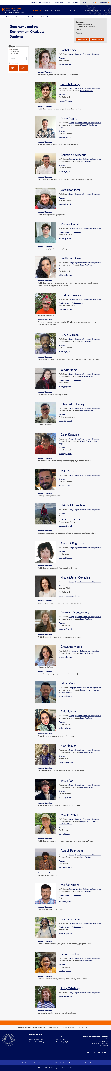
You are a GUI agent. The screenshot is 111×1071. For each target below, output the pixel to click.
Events (72, 10)
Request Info (103, 2)
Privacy (79, 1063)
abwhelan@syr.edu (65, 996)
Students (45, 17)
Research (57, 10)
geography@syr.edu (68, 1027)
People (39, 17)
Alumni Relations (91, 10)
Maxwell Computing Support (64, 1042)
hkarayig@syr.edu (65, 454)
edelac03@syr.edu (65, 275)
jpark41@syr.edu (65, 798)
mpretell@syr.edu (65, 834)
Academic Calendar (25, 1063)
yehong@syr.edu (65, 387)
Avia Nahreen (69, 712)
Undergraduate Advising (36, 1039)
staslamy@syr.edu (65, 101)
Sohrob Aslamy (70, 84)
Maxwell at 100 (59, 2)
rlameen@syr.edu (65, 64)
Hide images (14, 63)
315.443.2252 (103, 1046)
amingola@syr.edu (65, 558)
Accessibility (37, 1063)
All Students (14, 50)
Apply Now (82, 39)
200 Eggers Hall (103, 1041)
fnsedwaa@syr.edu (65, 934)
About (80, 10)
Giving (102, 10)
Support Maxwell (60, 1037)
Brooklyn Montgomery (75, 613)
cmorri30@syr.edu (65, 657)
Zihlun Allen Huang (72, 404)
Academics (37, 10)
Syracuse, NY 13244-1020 (100, 1043)
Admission (48, 10)
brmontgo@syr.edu (65, 629)
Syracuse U (88, 1063)
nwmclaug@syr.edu (66, 526)
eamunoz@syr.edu (65, 696)
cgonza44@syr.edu (65, 310)
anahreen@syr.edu (65, 728)
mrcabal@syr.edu (65, 239)
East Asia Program (86, 376)
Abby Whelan (69, 988)
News (65, 10)
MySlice (71, 1063)
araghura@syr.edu (65, 867)
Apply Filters (13, 68)
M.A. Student (14, 53)
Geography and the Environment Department (24, 17)
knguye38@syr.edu (66, 763)
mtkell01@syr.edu (65, 486)
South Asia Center (86, 91)
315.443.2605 (83, 1027)
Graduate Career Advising (36, 1042)
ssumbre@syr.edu (65, 971)
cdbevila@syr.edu (65, 172)
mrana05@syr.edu (65, 902)
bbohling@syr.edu (65, 204)
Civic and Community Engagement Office (41, 2)
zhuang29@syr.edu (65, 421)
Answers (31, 1037)
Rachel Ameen (69, 50)
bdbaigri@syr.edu (65, 138)
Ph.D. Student (15, 51)
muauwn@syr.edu (65, 352)
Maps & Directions (60, 1063)
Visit (93, 2)
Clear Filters (23, 68)
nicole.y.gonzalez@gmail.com (69, 596)
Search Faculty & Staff (72, 2)
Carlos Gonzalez (71, 295)
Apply (84, 2)
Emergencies (48, 1063)
